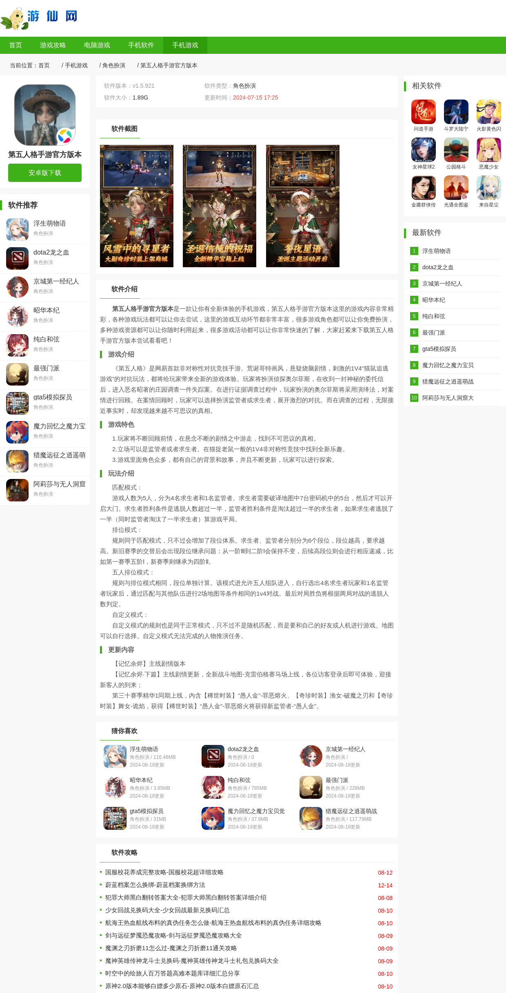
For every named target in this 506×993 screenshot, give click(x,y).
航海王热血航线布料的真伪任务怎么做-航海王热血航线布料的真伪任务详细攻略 (213, 922)
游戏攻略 (53, 45)
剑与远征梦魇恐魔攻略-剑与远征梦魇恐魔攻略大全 (173, 935)
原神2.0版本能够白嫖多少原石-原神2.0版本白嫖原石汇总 (182, 985)
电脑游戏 (97, 45)
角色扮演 (113, 65)
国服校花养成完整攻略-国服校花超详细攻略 (164, 872)
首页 (15, 45)
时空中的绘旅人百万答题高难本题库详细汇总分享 (172, 973)
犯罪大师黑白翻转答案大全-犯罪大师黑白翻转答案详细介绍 (185, 897)
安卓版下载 (45, 172)
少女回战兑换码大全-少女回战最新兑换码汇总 (167, 910)
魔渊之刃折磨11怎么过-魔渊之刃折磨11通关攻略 (171, 947)
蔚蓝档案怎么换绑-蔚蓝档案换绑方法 (155, 884)
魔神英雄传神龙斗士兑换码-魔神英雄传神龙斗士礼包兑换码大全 (192, 960)
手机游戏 (185, 45)
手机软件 (141, 45)
